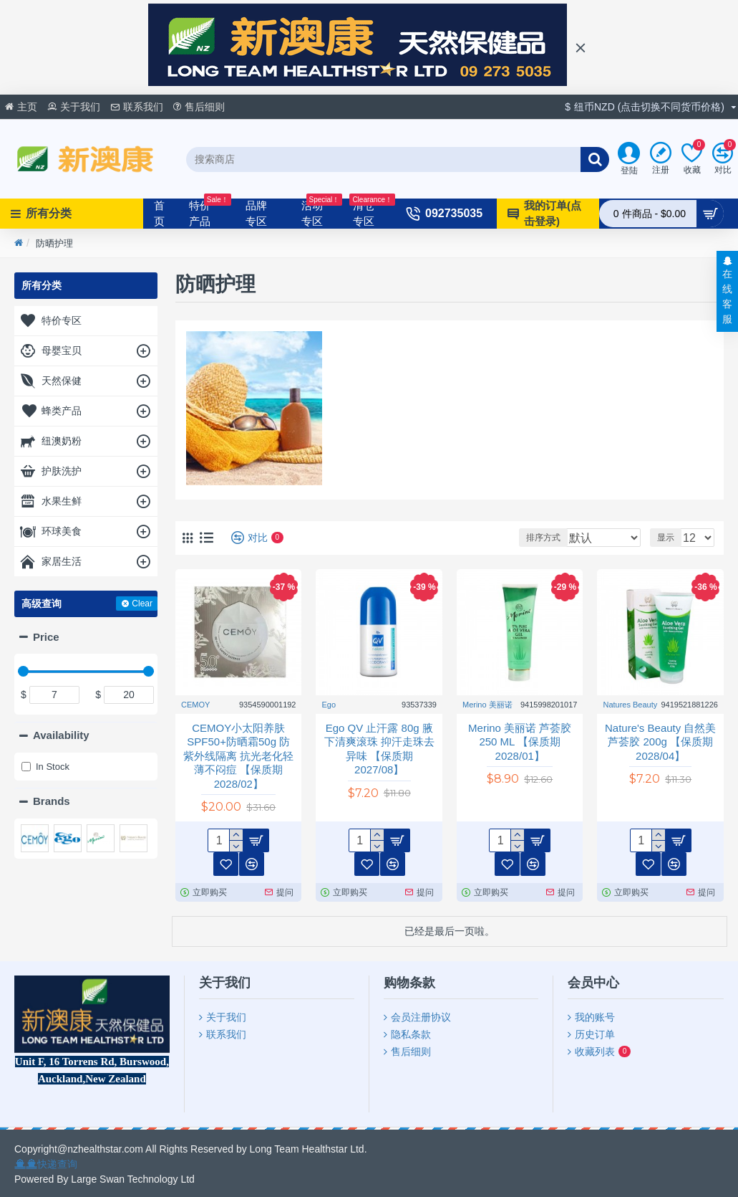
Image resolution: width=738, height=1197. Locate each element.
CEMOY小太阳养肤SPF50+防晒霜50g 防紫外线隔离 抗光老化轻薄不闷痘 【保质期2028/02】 (238, 756)
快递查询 (57, 1164)
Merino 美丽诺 (487, 704)
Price (46, 637)
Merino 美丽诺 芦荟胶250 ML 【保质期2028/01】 (519, 742)
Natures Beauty (630, 704)
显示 (670, 538)
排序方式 (562, 538)
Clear (142, 603)
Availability (61, 735)
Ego (328, 704)
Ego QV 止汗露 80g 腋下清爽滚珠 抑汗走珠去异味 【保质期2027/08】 (379, 749)
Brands (51, 801)
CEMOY (195, 704)
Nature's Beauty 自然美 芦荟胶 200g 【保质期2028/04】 (660, 742)
